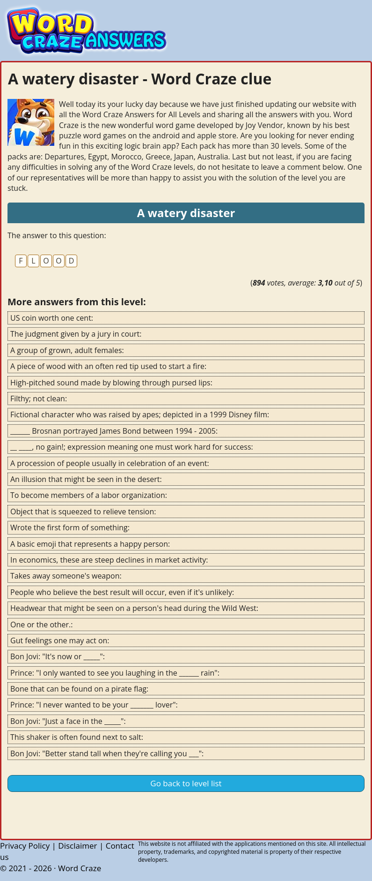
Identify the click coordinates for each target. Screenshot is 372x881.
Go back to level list (185, 783)
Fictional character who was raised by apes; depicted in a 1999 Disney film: (139, 414)
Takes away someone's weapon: (66, 576)
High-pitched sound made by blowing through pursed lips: (111, 382)
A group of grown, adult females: (67, 350)
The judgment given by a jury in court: (75, 334)
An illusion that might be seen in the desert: (86, 479)
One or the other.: (41, 624)
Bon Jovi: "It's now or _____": (57, 656)
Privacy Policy (25, 845)
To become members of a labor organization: (88, 495)
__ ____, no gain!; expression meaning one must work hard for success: (131, 447)
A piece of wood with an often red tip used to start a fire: (108, 366)
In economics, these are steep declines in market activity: (109, 560)
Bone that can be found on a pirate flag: (79, 689)
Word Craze (79, 868)
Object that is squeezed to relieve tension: (83, 511)
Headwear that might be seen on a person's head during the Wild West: (134, 608)
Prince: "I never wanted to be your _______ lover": (94, 705)
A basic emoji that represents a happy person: (90, 544)
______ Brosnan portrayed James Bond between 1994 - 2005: (114, 431)
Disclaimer (77, 845)
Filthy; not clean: (38, 398)
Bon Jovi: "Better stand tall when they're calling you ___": (107, 753)
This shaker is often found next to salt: (76, 737)
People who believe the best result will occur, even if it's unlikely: (122, 592)
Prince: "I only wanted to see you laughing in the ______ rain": (114, 673)
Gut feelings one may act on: (59, 640)
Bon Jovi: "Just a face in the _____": (68, 721)
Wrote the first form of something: (70, 527)
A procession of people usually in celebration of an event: (109, 463)
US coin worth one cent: (51, 318)
